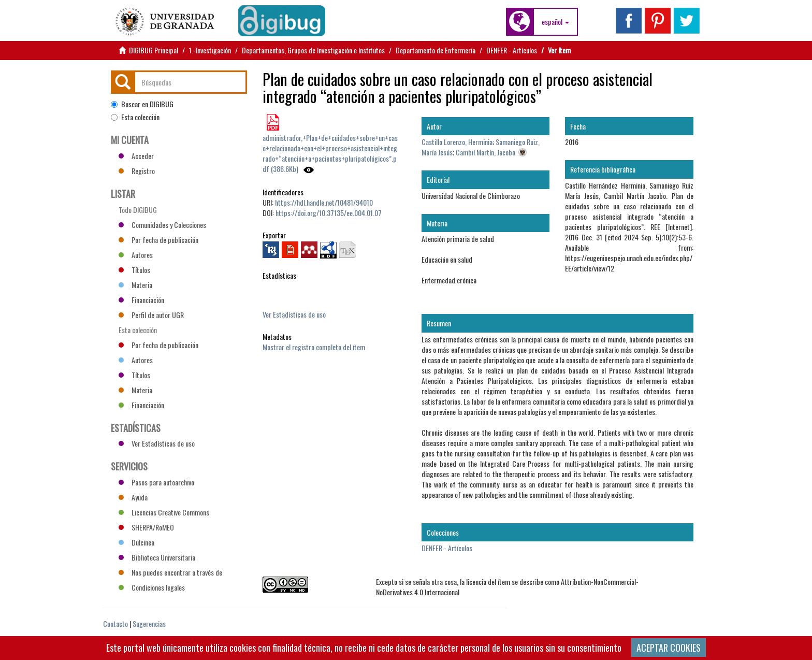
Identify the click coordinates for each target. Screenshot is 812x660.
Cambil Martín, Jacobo (485, 152)
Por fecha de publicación (158, 239)
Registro (137, 170)
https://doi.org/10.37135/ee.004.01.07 (329, 212)
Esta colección (135, 117)
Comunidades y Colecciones (162, 224)
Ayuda (133, 497)
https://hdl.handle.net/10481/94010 (324, 202)
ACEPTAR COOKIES (668, 647)
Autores (136, 254)
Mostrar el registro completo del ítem (314, 346)
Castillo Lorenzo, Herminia (457, 141)
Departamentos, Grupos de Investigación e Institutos (313, 50)
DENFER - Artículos (511, 50)
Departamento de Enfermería (435, 50)
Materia (135, 284)
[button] (555, 22)
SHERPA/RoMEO (146, 527)
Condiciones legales (152, 587)
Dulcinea (136, 542)
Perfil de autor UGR (151, 314)
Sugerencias (149, 623)
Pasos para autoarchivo (156, 482)
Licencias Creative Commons (164, 512)
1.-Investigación (210, 50)
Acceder (136, 155)
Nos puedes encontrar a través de (170, 572)
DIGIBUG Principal (153, 50)
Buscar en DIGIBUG (142, 104)
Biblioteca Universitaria (157, 557)
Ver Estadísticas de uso (294, 314)
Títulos (134, 269)
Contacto (115, 623)
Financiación (141, 299)
